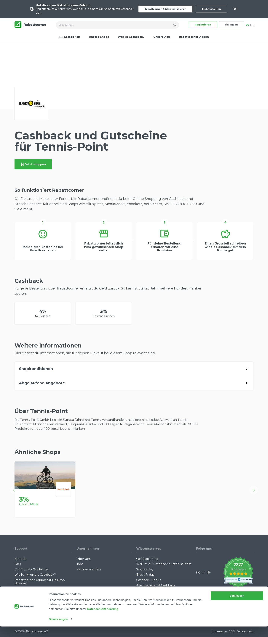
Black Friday (145, 574)
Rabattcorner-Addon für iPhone (39, 588)
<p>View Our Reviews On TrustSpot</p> (238, 572)
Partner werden (88, 569)
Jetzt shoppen (33, 164)
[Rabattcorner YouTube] (198, 572)
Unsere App (161, 36)
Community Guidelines (32, 569)
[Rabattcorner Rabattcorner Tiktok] (208, 572)
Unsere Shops (99, 36)
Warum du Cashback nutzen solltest (163, 564)
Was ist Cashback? (131, 36)
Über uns (83, 559)
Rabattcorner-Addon (194, 36)
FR (251, 24)
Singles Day (144, 569)
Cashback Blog (147, 559)
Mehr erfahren (211, 9)
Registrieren (203, 24)
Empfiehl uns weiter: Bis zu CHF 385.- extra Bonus (160, 592)
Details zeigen (58, 629)
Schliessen (236, 606)
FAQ (18, 564)
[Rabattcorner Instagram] (203, 572)
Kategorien (69, 37)
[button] (14, 490)
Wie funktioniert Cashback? (35, 574)
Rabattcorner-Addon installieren (165, 9)
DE (247, 24)
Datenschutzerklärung (103, 619)
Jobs (79, 564)
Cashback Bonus (148, 580)
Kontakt (21, 559)
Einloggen (231, 24)
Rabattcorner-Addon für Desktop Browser (40, 581)
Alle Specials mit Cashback (155, 585)
